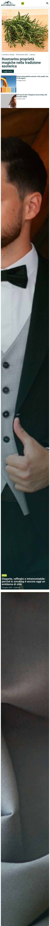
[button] (22, 3)
